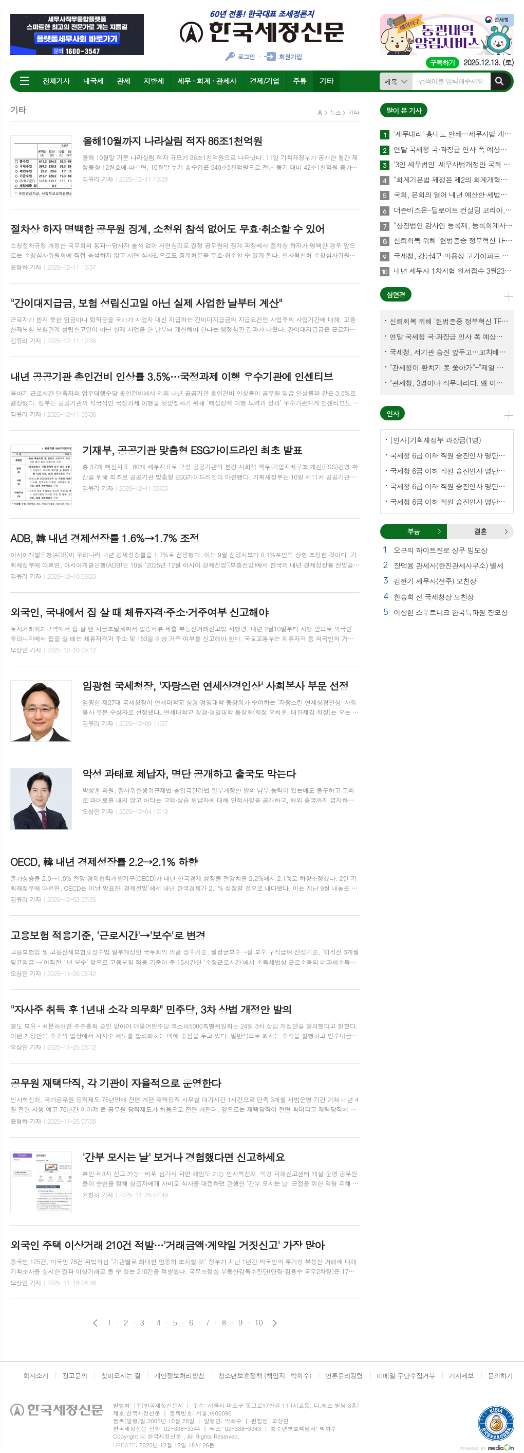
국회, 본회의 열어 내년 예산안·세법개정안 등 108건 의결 (454, 195)
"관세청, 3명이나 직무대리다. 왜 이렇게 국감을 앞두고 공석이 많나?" (449, 383)
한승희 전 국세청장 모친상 (434, 596)
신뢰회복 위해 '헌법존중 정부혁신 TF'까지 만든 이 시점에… (454, 241)
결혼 (506, 531)
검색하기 (499, 81)
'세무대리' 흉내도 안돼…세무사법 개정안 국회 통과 (454, 134)
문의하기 (500, 1375)
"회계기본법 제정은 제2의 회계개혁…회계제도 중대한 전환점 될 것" (454, 180)
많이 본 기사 (403, 110)
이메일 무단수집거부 (406, 1375)
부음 (439, 531)
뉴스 (335, 112)
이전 (95, 1323)
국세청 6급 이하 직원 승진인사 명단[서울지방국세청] (449, 471)
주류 (299, 81)
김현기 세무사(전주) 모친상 (435, 581)
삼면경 (395, 294)
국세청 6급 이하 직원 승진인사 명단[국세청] (449, 455)
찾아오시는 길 (121, 1375)
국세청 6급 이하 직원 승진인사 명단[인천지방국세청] (449, 502)
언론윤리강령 (344, 1375)
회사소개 (35, 1375)
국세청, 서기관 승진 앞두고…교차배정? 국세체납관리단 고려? (449, 352)
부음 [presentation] (413, 531)
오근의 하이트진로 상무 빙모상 (441, 550)
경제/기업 (264, 81)
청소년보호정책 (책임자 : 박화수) (264, 1375)
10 (259, 1322)
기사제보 (461, 1375)
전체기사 (56, 81)
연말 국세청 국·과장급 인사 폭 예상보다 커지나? (454, 150)
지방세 (153, 81)
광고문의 (74, 1375)
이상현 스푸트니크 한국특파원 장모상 (451, 612)
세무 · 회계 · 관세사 (206, 81)
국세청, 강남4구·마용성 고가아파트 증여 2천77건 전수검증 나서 (454, 256)
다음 (274, 1323)
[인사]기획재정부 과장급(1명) (435, 440)
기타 (326, 81)
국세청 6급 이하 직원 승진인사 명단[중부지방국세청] (449, 486)
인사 (392, 413)
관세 (123, 81)
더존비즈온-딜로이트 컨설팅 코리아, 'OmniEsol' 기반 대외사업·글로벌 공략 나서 (454, 210)
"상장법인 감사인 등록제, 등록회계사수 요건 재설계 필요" (454, 226)
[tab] (413, 531)
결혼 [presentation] (480, 531)
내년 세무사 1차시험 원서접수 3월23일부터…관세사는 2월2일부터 (454, 271)
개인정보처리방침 (179, 1375)
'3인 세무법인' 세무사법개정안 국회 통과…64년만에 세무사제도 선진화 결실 (454, 165)
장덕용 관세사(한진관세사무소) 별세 (448, 565)
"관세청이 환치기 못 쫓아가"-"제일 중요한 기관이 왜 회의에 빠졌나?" (449, 367)
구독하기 (442, 62)
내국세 (93, 81)
